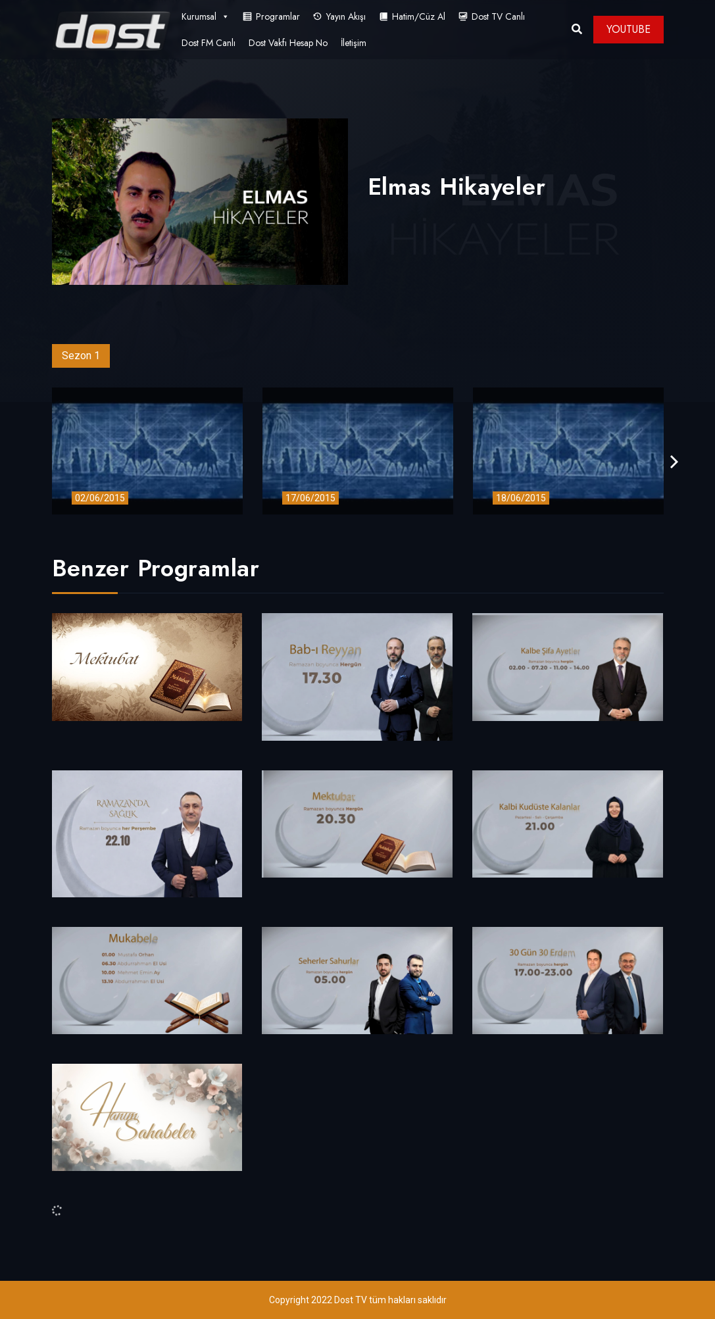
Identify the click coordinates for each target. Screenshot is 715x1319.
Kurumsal (206, 16)
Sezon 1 (81, 355)
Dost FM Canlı (208, 42)
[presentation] (674, 462)
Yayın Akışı (346, 16)
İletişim (353, 42)
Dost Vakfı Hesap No (288, 42)
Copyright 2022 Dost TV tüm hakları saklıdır (358, 1300)
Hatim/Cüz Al (418, 16)
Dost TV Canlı (498, 16)
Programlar (278, 16)
